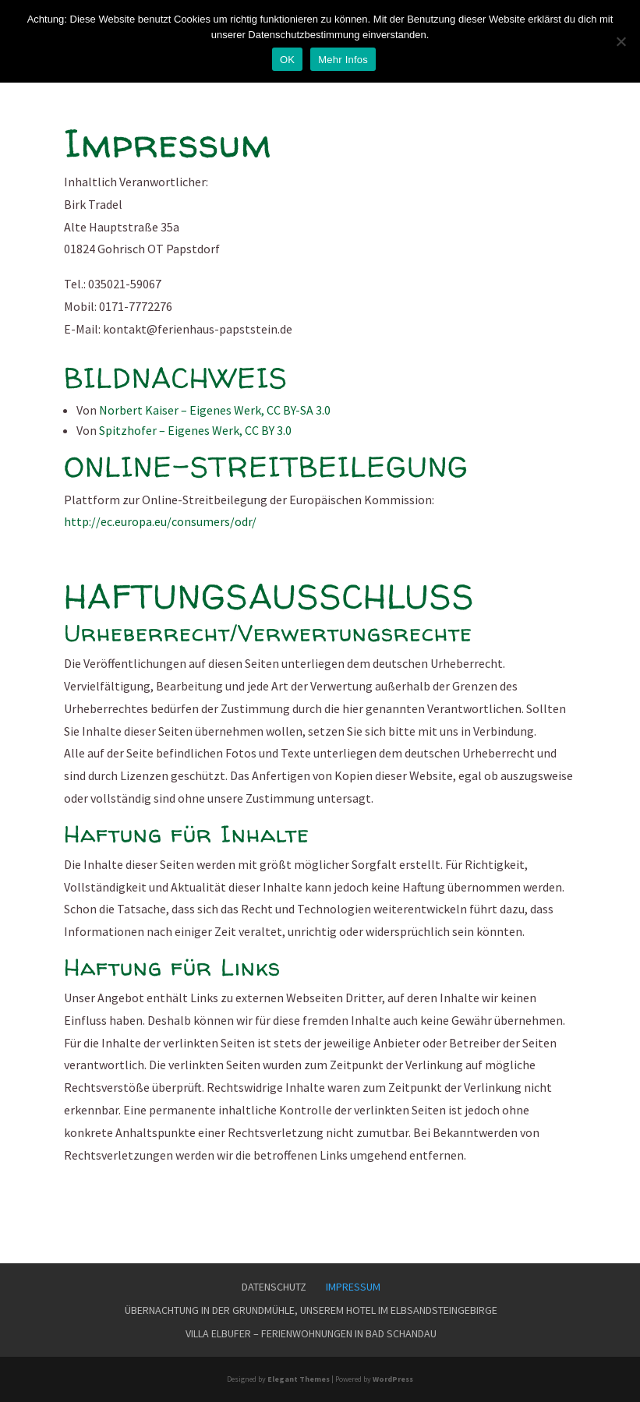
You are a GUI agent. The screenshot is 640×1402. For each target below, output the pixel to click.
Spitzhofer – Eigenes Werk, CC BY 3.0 (195, 430)
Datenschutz (274, 1287)
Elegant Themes (298, 1379)
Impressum (353, 1287)
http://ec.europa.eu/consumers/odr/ (160, 521)
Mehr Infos (343, 59)
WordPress (393, 1379)
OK (287, 59)
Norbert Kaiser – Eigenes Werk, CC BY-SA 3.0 (215, 410)
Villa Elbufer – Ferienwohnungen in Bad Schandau (311, 1333)
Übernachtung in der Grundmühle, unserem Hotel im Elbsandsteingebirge (311, 1310)
